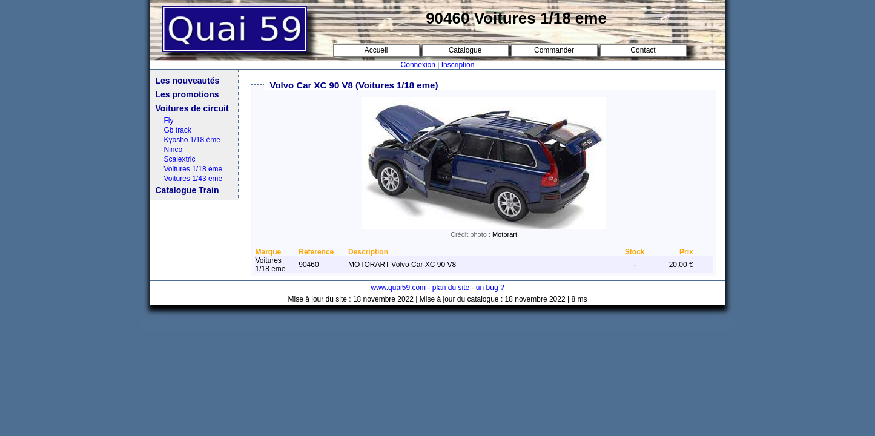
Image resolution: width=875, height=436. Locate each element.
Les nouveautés (188, 80)
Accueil (376, 50)
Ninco (173, 149)
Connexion (418, 65)
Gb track (177, 130)
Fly (169, 120)
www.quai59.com (398, 287)
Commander (554, 50)
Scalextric (180, 159)
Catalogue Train (187, 190)
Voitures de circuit (192, 108)
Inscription (458, 65)
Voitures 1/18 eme (193, 169)
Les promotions (187, 94)
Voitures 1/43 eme (193, 178)
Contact (642, 50)
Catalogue (465, 50)
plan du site (450, 287)
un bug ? (490, 287)
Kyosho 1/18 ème (192, 140)
